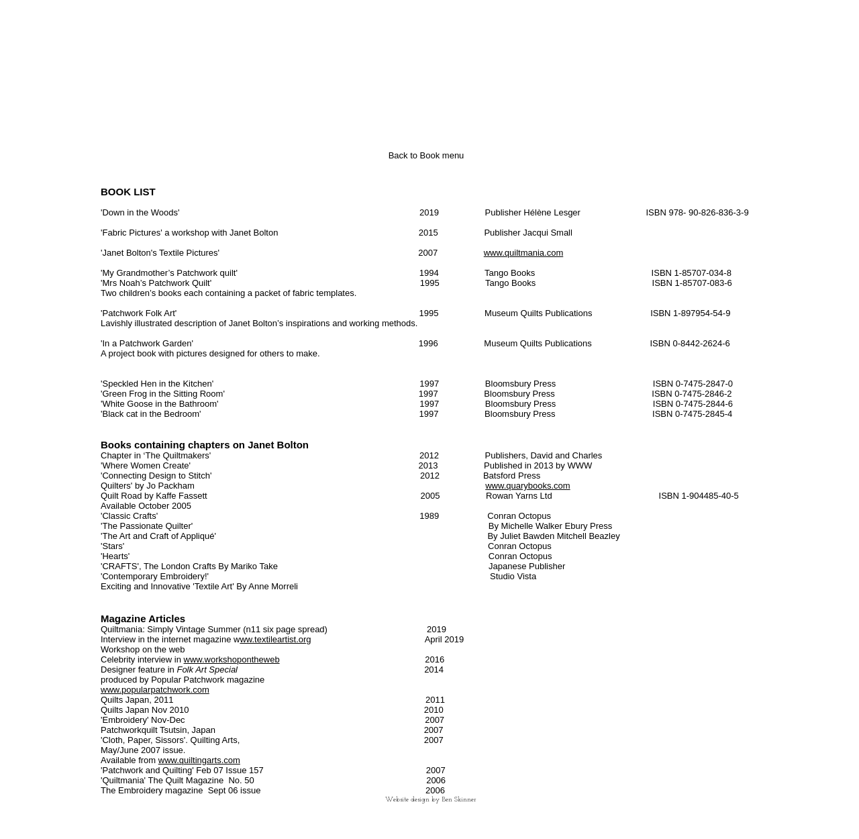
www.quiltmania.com (524, 253)
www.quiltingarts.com (199, 760)
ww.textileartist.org (275, 639)
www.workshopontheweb (232, 659)
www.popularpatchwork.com (155, 690)
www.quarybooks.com (527, 486)
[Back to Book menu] (426, 155)
